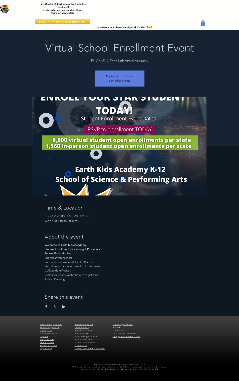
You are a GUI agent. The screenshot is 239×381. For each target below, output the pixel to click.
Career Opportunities (123, 324)
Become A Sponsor (84, 324)
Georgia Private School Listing (127, 336)
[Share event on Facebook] (46, 306)
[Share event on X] (55, 306)
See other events (119, 80)
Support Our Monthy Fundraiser (90, 348)
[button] (203, 23)
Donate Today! (82, 327)
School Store (81, 345)
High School (46, 348)
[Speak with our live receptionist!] (62, 21)
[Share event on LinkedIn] (63, 306)
